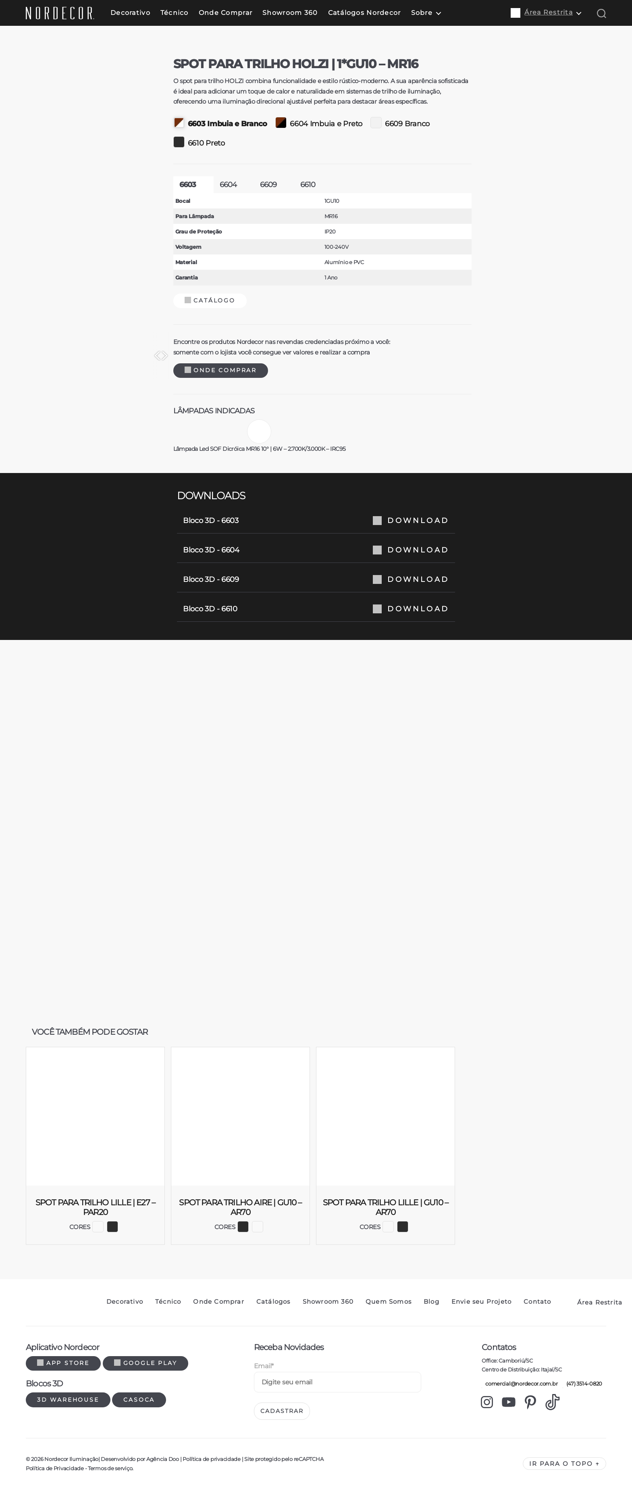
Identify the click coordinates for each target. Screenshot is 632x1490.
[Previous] (68, 355)
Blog (431, 1301)
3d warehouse (68, 1399)
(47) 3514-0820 (582, 1383)
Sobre (421, 13)
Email (264, 1366)
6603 (328, 184)
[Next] (253, 355)
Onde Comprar (225, 13)
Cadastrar (282, 1411)
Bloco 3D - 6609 (316, 579)
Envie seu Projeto (481, 1301)
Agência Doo (162, 1459)
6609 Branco (540, 122)
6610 (448, 184)
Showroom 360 (290, 13)
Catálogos (273, 1301)
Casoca (139, 1399)
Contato (537, 1301)
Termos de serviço (110, 1468)
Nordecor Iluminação (71, 1459)
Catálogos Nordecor (364, 13)
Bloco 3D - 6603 (316, 520)
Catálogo (350, 300)
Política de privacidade (211, 1459)
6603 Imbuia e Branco (361, 122)
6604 (369, 184)
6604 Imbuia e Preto (459, 122)
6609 (409, 184)
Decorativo (130, 13)
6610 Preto (340, 142)
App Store (63, 1363)
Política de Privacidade (55, 1468)
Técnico (174, 13)
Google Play (145, 1363)
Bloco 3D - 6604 (316, 550)
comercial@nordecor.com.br (519, 1383)
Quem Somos (389, 1301)
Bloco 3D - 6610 (316, 608)
